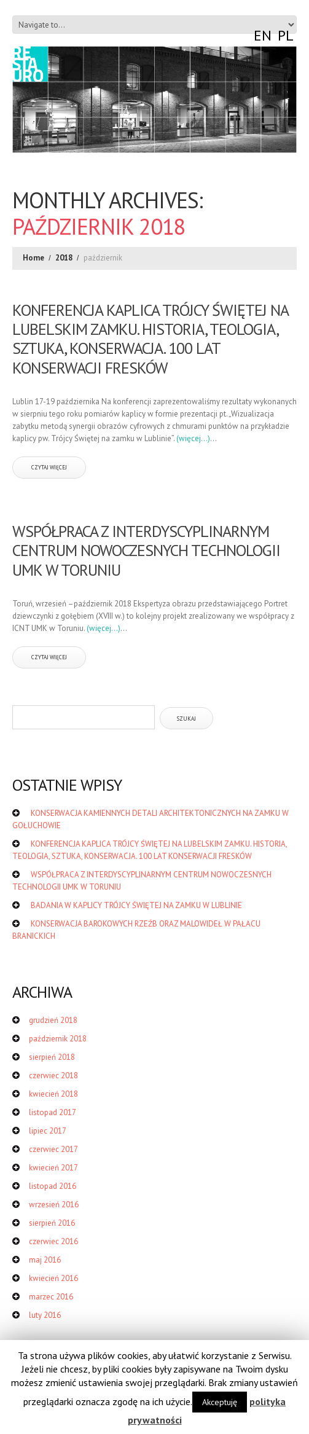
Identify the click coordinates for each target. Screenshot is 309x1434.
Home (33, 258)
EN (263, 35)
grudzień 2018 (53, 1020)
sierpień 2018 (52, 1057)
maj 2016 (45, 1260)
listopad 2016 (52, 1186)
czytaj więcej (49, 467)
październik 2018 (58, 1038)
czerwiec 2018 (53, 1075)
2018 (63, 258)
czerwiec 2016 (53, 1241)
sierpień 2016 (52, 1223)
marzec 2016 (51, 1296)
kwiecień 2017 (53, 1167)
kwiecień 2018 (53, 1094)
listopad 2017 (52, 1112)
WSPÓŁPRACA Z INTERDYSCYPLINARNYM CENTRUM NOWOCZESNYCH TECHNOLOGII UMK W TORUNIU (146, 550)
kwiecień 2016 (53, 1278)
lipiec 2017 (47, 1131)
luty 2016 (45, 1315)
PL (286, 35)
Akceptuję (219, 1402)
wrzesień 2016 (54, 1204)
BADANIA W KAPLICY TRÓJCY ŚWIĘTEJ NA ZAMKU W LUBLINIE (136, 905)
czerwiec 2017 (53, 1149)
